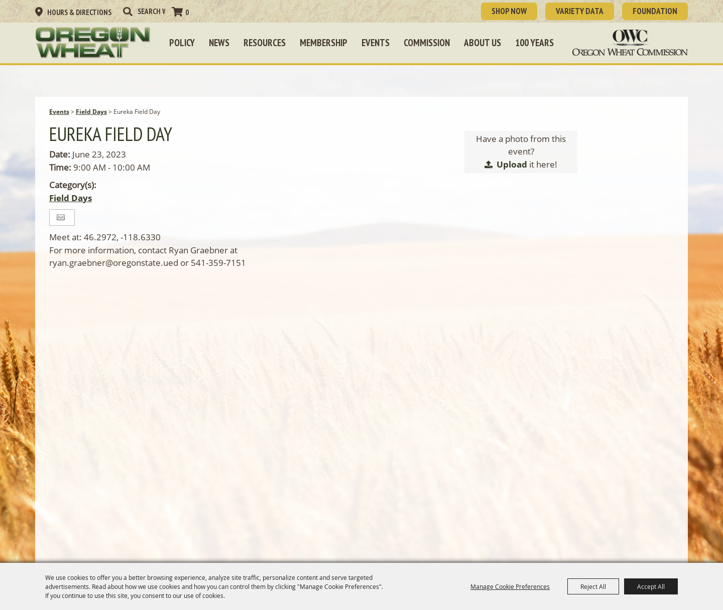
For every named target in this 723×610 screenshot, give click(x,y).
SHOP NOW (509, 11)
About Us (482, 43)
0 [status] (187, 12)
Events (376, 43)
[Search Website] (151, 11)
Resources (265, 43)
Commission (427, 43)
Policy (182, 43)
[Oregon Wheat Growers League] (93, 43)
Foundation (655, 11)
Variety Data (580, 11)
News (219, 43)
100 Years (534, 43)
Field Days (91, 111)
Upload (512, 164)
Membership (323, 43)
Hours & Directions (79, 12)
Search (127, 12)
